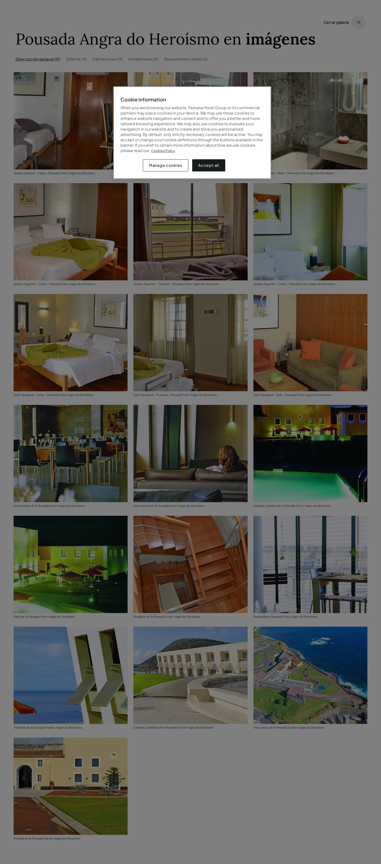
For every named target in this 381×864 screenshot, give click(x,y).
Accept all (208, 165)
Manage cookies (165, 165)
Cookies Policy (163, 150)
